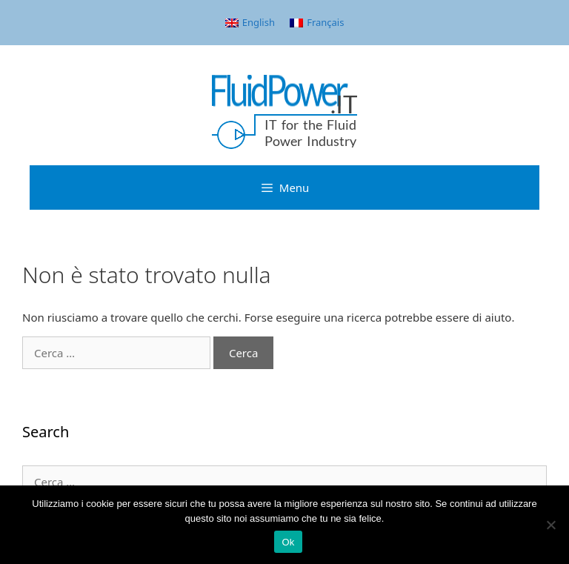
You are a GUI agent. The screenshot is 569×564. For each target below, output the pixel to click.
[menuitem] (250, 22)
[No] (550, 524)
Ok (288, 542)
